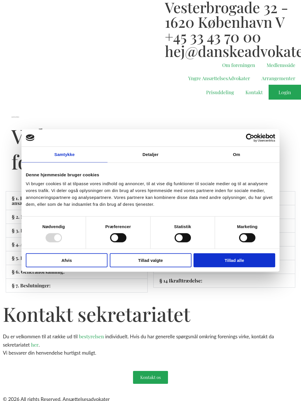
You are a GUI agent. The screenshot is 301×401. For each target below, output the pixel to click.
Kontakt (254, 92)
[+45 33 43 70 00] (157, 36)
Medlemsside (281, 65)
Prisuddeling (220, 92)
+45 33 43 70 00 (213, 36)
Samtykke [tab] (64, 154)
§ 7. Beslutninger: (31, 285)
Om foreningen (238, 65)
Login (285, 92)
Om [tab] (236, 154)
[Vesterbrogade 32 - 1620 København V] (157, 7)
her (34, 344)
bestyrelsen (91, 336)
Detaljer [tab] (150, 154)
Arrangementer (278, 78)
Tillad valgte (150, 260)
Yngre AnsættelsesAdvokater (219, 78)
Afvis (66, 260)
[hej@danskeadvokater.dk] (157, 51)
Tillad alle (234, 260)
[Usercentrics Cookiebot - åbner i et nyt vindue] (250, 137)
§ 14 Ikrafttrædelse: (180, 280)
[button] (76, 285)
